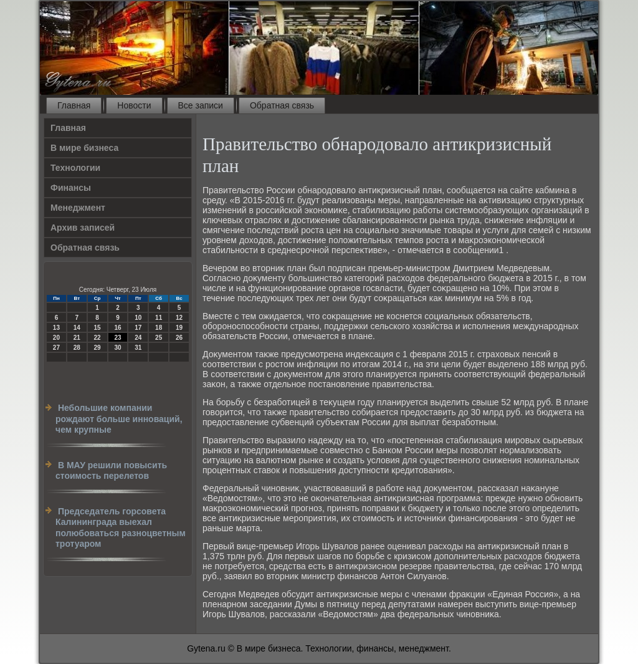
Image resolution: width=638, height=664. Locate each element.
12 (179, 317)
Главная (73, 105)
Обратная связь (282, 105)
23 (117, 337)
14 (77, 327)
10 (138, 317)
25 (158, 337)
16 (117, 327)
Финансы (70, 188)
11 (158, 317)
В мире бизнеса (84, 148)
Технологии (75, 168)
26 (179, 337)
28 (77, 347)
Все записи (200, 105)
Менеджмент (77, 208)
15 (97, 327)
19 (179, 327)
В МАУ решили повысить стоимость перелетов (111, 470)
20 (56, 337)
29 (97, 347)
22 (97, 337)
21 (77, 337)
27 (56, 347)
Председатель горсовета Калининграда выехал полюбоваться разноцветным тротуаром (120, 527)
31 (138, 347)
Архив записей (82, 228)
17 (138, 327)
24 (138, 337)
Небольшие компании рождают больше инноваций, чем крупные (119, 419)
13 (56, 327)
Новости (134, 105)
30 (117, 347)
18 (158, 327)
